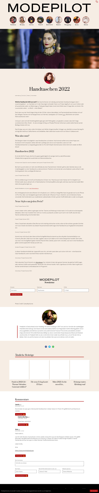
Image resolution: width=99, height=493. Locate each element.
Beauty (22, 21)
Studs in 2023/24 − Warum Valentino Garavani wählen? (19, 384)
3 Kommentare (33, 95)
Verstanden (93, 491)
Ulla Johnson (39, 262)
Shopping (67, 21)
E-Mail (65, 287)
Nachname (39, 287)
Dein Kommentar (19, 460)
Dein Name (17, 468)
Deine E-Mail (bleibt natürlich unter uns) (47, 468)
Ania (16, 429)
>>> (64, 114)
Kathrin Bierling (18, 95)
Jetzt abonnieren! (16, 294)
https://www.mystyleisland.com (24, 450)
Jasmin (17, 404)
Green (31, 21)
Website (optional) (66, 468)
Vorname (12, 287)
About (85, 21)
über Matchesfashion (34, 188)
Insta (76, 21)
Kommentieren (21, 475)
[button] (46, 347)
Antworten (20, 414)
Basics (58, 21)
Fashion (13, 21)
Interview (49, 21)
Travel (40, 21)
